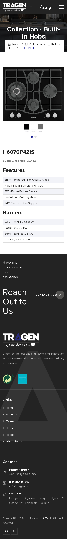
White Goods (14, 441)
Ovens (10, 421)
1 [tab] (32, 137)
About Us (12, 414)
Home (13, 44)
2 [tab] (35, 137)
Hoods (10, 435)
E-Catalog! (45, 7)
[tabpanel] (33, 98)
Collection (33, 44)
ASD (45, 518)
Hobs (9, 428)
